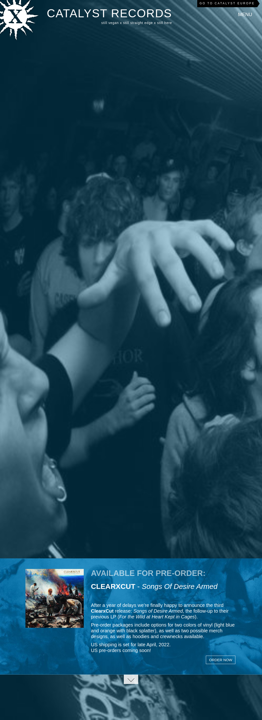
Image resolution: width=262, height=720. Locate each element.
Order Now (220, 660)
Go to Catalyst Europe (227, 3)
